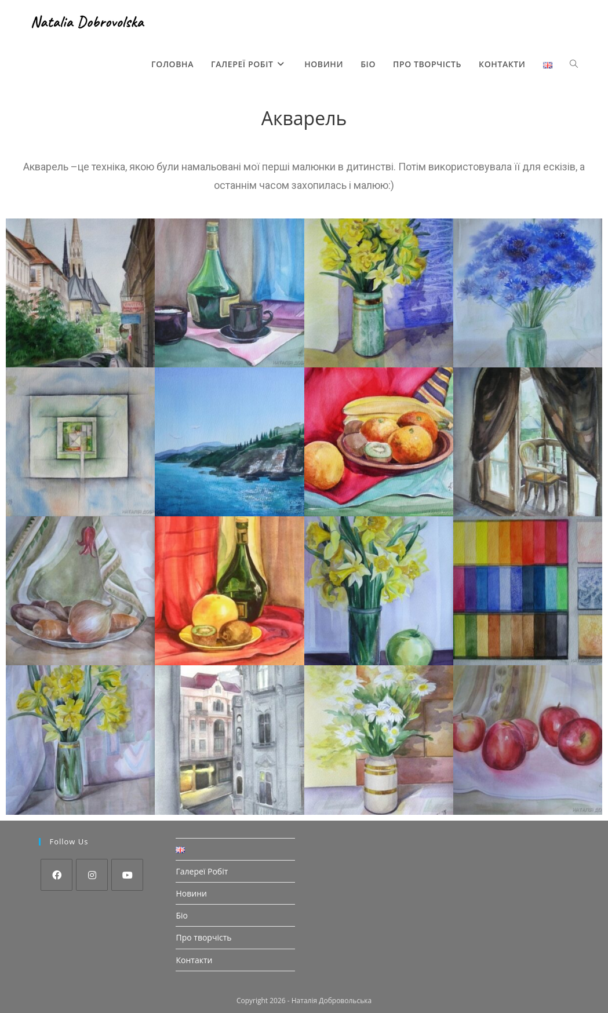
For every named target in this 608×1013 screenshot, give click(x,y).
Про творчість (203, 937)
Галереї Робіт (202, 871)
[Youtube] (127, 875)
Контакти (194, 959)
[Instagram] (92, 875)
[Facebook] (56, 875)
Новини (191, 893)
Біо (182, 915)
